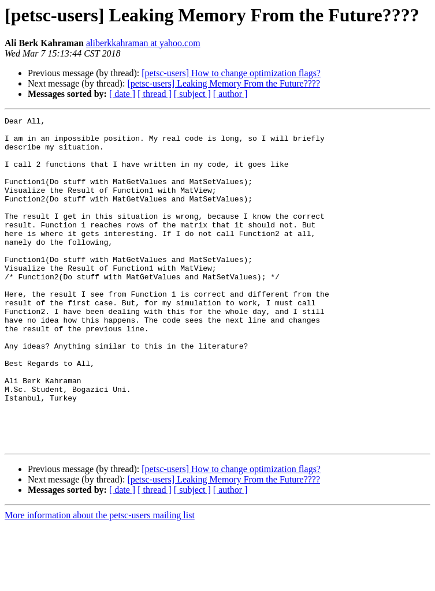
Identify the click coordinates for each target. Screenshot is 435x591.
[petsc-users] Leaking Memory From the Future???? (223, 83)
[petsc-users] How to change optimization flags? (231, 73)
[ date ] (122, 94)
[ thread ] (154, 94)
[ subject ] (192, 94)
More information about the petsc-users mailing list (100, 581)
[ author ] (230, 94)
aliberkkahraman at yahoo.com (143, 43)
